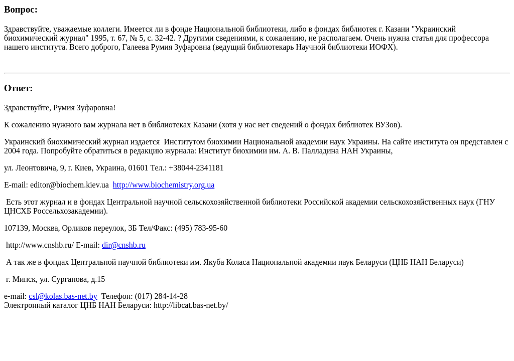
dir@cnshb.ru (124, 245)
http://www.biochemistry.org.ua (164, 184)
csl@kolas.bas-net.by (63, 296)
